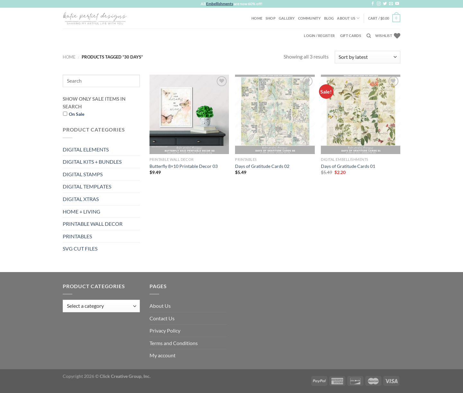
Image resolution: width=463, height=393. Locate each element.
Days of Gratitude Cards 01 (348, 166)
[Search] (369, 35)
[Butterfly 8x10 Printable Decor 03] (189, 114)
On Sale (76, 114)
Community (309, 18)
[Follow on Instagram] (379, 4)
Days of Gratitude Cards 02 (262, 166)
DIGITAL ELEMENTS (86, 149)
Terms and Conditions (174, 343)
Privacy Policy (165, 330)
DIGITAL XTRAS (81, 199)
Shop (271, 18)
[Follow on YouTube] (397, 4)
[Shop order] (367, 57)
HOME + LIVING (81, 211)
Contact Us (162, 318)
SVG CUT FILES (80, 248)
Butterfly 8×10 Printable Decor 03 (184, 166)
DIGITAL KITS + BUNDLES (92, 162)
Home (256, 18)
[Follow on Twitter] (385, 4)
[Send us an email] (391, 4)
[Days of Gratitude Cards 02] (274, 114)
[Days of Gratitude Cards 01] (360, 114)
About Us (348, 18)
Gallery (287, 18)
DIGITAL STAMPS (83, 174)
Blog (329, 18)
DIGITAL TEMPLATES (87, 186)
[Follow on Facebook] (373, 4)
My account (163, 355)
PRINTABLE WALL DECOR (93, 224)
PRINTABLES (77, 236)
